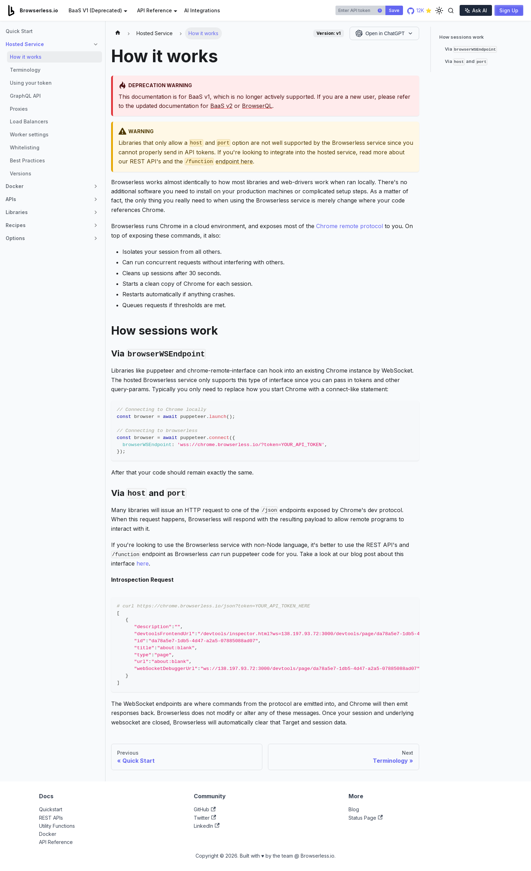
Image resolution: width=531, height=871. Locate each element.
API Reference (56, 842)
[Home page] (117, 33)
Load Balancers (29, 121)
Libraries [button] (17, 212)
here (142, 563)
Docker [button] (15, 186)
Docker (47, 834)
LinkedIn (206, 826)
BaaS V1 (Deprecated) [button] (95, 10)
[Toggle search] (451, 11)
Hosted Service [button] (25, 44)
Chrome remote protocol (349, 226)
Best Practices (27, 160)
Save (394, 10)
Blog (353, 809)
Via (471, 49)
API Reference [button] (154, 10)
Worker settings (29, 134)
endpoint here (234, 161)
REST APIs (51, 818)
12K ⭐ (419, 10)
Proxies (19, 109)
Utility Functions (57, 826)
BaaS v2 (221, 105)
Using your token (31, 83)
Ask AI (476, 10)
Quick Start (19, 31)
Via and (466, 61)
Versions (20, 173)
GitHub (205, 809)
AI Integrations (202, 10)
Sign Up (508, 10)
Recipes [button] (16, 225)
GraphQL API (25, 96)
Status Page (365, 818)
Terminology (25, 70)
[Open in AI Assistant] (384, 33)
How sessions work (461, 37)
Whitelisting (24, 147)
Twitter (205, 818)
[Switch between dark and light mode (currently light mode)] (439, 10)
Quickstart (50, 809)
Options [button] (15, 238)
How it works (25, 57)
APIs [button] (11, 199)
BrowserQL (257, 105)
